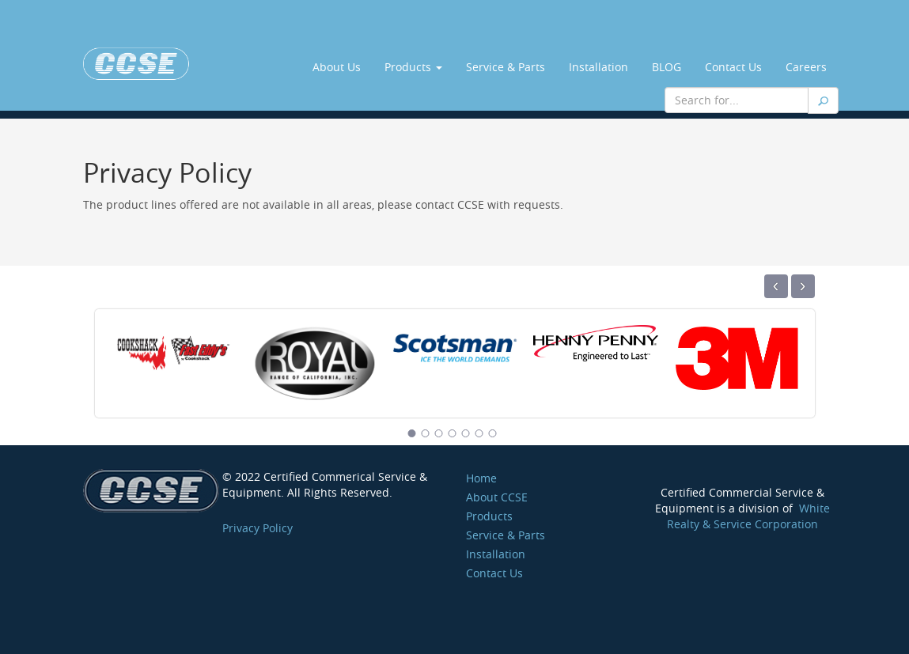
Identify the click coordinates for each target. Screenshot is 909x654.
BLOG (666, 66)
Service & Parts (505, 66)
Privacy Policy (257, 527)
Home (481, 478)
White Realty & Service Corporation (748, 516)
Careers (806, 66)
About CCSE (497, 497)
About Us (336, 66)
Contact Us (733, 66)
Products (413, 66)
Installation (598, 66)
